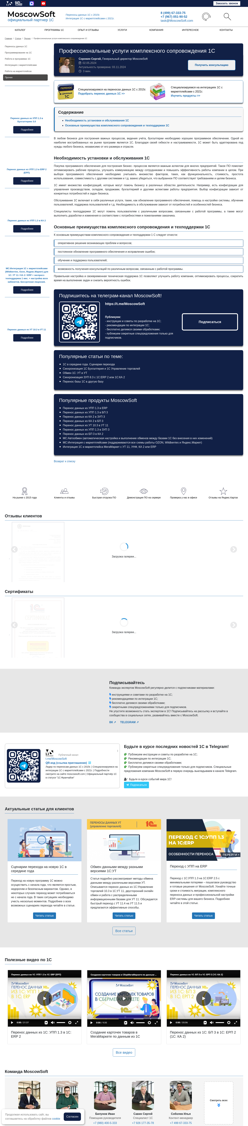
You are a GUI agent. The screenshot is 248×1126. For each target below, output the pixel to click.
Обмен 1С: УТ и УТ (75, 372)
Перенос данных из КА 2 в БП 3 (83, 421)
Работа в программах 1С (18, 59)
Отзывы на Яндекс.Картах (223, 497)
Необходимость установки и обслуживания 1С (97, 120)
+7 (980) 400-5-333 (105, 1123)
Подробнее (27, 129)
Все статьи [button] (124, 931)
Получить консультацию (211, 65)
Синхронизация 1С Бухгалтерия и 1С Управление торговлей (101, 368)
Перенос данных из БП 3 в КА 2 (83, 433)
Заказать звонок (227, 3)
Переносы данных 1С (83, 14)
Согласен (72, 1116)
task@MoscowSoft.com (177, 20)
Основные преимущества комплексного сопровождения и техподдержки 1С (117, 125)
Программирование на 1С (18, 52)
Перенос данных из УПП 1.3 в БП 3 (85, 412)
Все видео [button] (124, 1052)
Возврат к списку (64, 461)
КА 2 (141, 446)
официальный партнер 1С (31, 20)
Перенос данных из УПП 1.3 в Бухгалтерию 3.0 (26, 120)
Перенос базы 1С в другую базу (83, 381)
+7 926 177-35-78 (143, 1123)
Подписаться (210, 322)
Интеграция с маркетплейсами (21, 65)
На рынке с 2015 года (25, 497)
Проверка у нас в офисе (183, 497)
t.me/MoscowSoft (56, 758)
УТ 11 (126, 446)
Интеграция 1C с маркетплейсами (90, 18)
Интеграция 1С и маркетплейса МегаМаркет (91, 446)
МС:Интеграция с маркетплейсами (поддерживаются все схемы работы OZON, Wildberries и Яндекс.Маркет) (132, 442)
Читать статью (44, 915)
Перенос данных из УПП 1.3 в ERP (85, 408)
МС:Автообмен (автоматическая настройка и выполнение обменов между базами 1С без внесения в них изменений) (138, 438)
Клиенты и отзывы (64, 497)
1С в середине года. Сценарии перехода (89, 364)
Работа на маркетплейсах (18, 71)
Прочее (9, 77)
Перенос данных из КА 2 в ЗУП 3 (84, 416)
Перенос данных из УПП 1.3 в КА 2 (27, 220)
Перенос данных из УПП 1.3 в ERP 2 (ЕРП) (26, 171)
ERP (153, 446)
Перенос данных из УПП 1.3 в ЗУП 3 (86, 429)
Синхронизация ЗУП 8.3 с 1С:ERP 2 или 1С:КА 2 (94, 377)
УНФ (134, 446)
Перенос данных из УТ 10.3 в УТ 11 (26, 329)
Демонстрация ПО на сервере (144, 497)
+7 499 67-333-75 (181, 1123)
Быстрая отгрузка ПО (104, 497)
